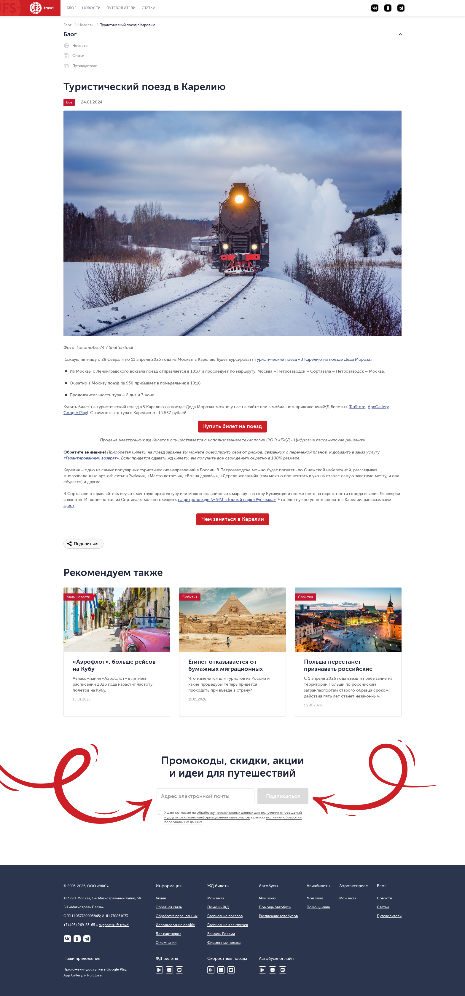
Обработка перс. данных (177, 916)
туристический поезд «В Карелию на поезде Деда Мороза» (313, 359)
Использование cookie (175, 925)
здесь (68, 505)
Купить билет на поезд (232, 426)
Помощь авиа (318, 907)
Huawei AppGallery (220, 969)
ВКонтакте (67, 939)
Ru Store (179, 969)
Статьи (148, 8)
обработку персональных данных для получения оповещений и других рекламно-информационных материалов (233, 814)
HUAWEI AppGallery (169, 969)
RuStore (357, 407)
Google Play (75, 413)
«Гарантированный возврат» (91, 458)
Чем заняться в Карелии (232, 519)
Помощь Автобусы (275, 907)
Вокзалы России (221, 934)
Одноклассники (77, 939)
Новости (91, 8)
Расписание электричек (227, 925)
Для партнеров (168, 934)
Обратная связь (169, 907)
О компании (166, 943)
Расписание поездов (225, 916)
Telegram (87, 939)
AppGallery (378, 407)
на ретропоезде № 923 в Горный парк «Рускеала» (227, 499)
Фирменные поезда (224, 943)
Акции (161, 898)
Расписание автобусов (278, 916)
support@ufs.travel (114, 925)
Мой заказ (215, 898)
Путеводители (121, 8)
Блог (71, 8)
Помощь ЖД (218, 907)
